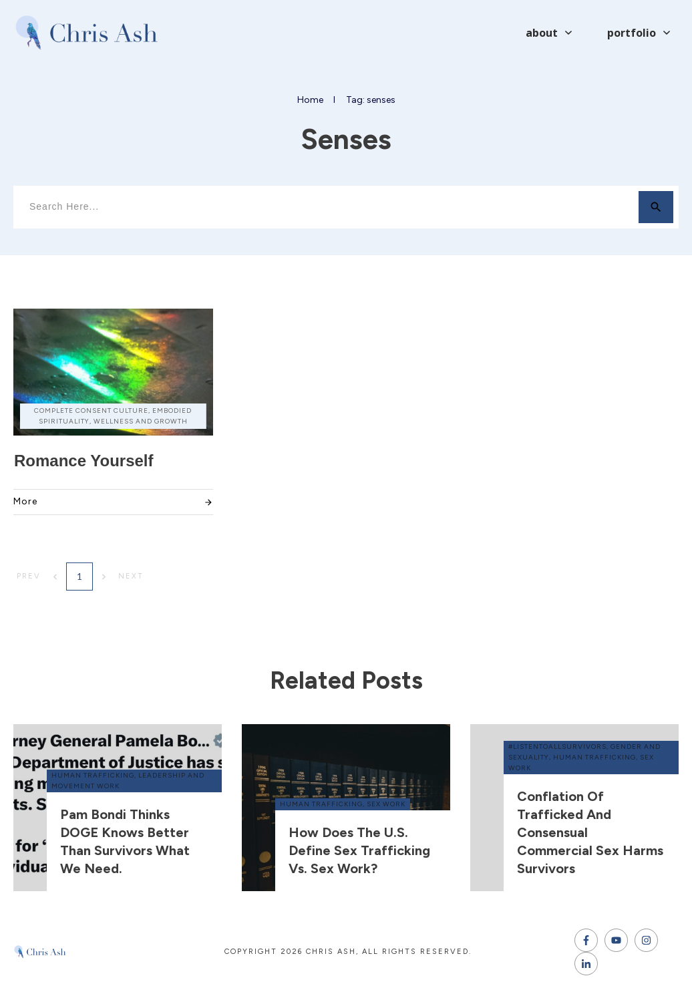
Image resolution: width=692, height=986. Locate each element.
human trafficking (92, 775)
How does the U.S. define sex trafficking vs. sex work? (359, 850)
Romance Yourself (84, 461)
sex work (386, 804)
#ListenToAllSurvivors (557, 746)
